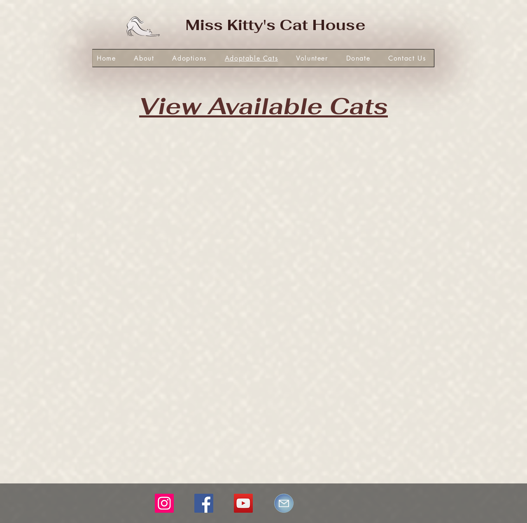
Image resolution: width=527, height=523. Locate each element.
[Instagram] (164, 503)
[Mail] (284, 503)
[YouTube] (243, 503)
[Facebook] (203, 503)
